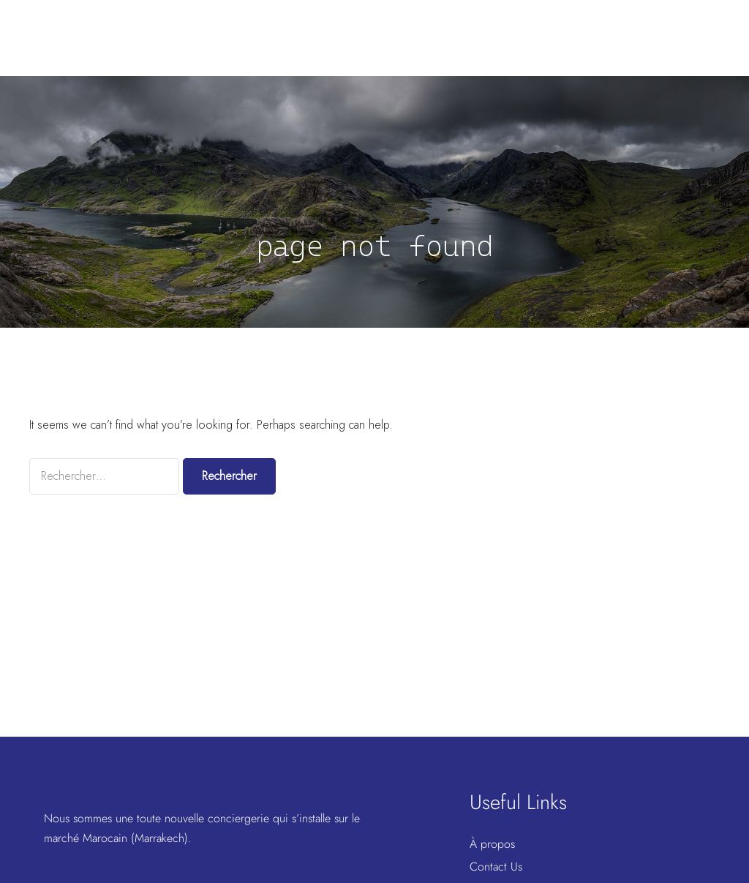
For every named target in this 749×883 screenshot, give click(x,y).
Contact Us (496, 866)
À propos (492, 843)
